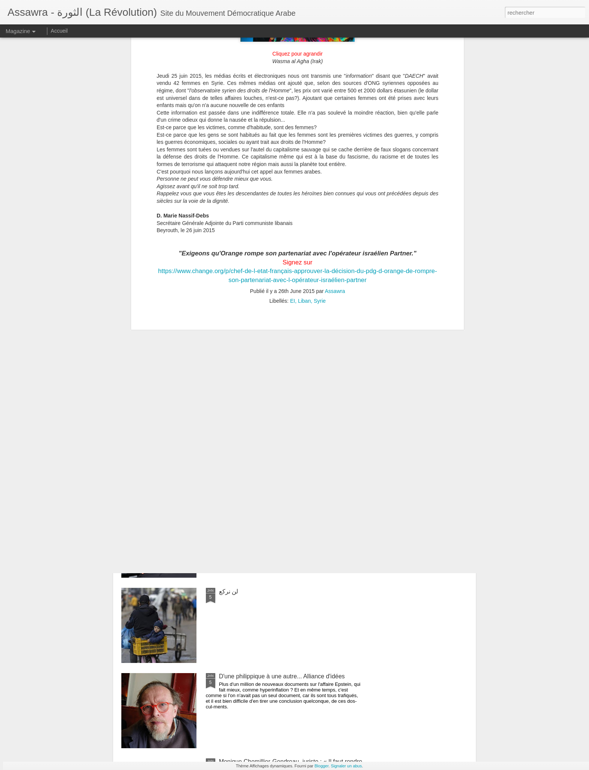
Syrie (320, 191)
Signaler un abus (346, 766)
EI (292, 191)
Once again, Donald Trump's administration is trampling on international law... (279, 509)
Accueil (59, 31)
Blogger (321, 766)
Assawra (335, 181)
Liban (304, 191)
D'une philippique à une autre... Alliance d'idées (282, 676)
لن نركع (228, 591)
